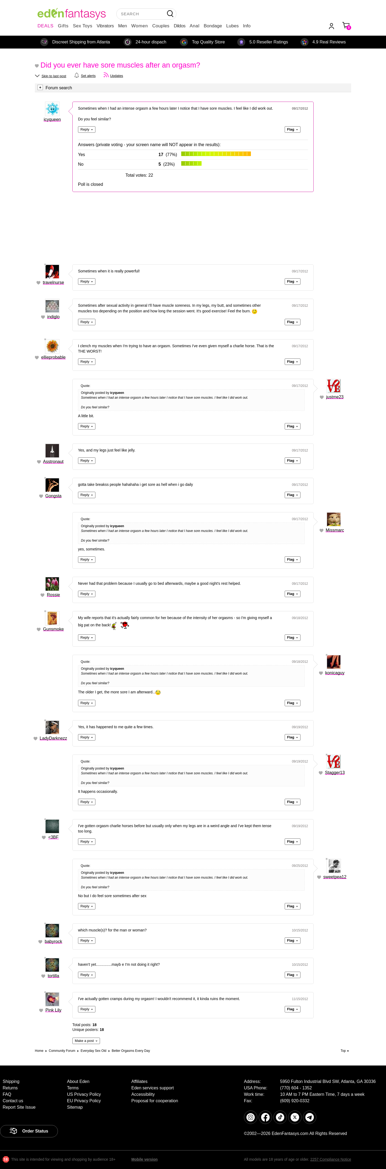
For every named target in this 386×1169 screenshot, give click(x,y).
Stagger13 (335, 772)
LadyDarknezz (53, 738)
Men (122, 25)
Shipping (11, 1081)
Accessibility (143, 1094)
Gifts (63, 25)
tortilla (53, 976)
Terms (73, 1088)
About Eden (78, 1081)
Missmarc (335, 530)
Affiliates (139, 1081)
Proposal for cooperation (154, 1100)
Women (139, 25)
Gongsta (53, 496)
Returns (10, 1088)
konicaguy (334, 673)
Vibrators (105, 25)
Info (246, 25)
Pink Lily (53, 1010)
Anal (194, 25)
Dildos (179, 25)
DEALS (46, 25)
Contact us (13, 1100)
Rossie (53, 595)
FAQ (7, 1094)
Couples (160, 25)
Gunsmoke (53, 629)
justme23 (335, 397)
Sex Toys (82, 25)
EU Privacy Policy (84, 1100)
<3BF (53, 837)
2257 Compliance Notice (330, 1159)
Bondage (213, 25)
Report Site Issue (19, 1107)
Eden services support (152, 1088)
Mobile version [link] (144, 1159)
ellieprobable (53, 357)
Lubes (232, 25)
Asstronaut (53, 461)
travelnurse (53, 282)
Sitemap (75, 1107)
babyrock (53, 941)
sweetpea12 (334, 877)
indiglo (53, 317)
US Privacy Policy (84, 1094)
